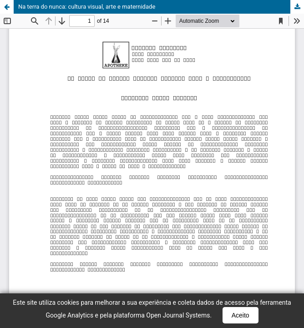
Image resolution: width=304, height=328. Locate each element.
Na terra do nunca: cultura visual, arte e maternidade (86, 6)
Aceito (240, 315)
